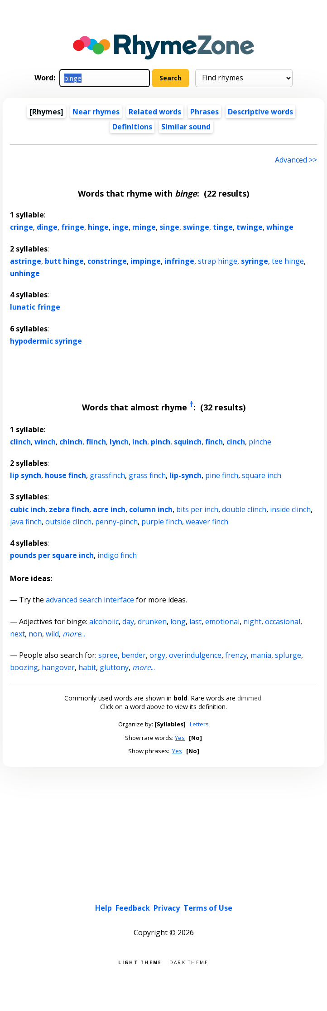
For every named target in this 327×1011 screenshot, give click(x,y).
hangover (58, 667)
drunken (152, 621)
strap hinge (217, 261)
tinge (223, 227)
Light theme (140, 961)
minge (144, 227)
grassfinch (107, 475)
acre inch (109, 509)
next (17, 634)
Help (103, 908)
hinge (98, 227)
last (195, 621)
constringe (107, 261)
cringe (21, 227)
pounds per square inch (52, 555)
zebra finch (69, 509)
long (178, 621)
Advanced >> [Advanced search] (296, 160)
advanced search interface (90, 600)
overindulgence (195, 655)
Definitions (132, 127)
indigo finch (117, 555)
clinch (20, 442)
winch (45, 442)
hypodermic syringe (46, 341)
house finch (65, 475)
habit (87, 667)
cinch (235, 442)
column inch (151, 509)
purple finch (161, 522)
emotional (222, 621)
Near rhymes (96, 112)
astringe (25, 261)
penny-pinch (116, 522)
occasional (282, 621)
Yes (180, 738)
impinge (145, 261)
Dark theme (189, 961)
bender (133, 655)
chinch (70, 442)
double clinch (244, 509)
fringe (72, 227)
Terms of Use (207, 908)
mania (260, 655)
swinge (196, 227)
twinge (249, 227)
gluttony (114, 667)
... (74, 634)
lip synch (25, 475)
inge (120, 227)
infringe (179, 261)
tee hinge (288, 261)
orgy (157, 655)
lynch (119, 442)
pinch (160, 442)
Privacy (167, 908)
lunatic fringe (35, 307)
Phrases (204, 112)
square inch (261, 475)
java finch (26, 522)
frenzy (236, 655)
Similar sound (186, 127)
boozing (24, 667)
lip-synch (185, 475)
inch (139, 442)
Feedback (132, 908)
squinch (188, 442)
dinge (47, 227)
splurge (288, 655)
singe (169, 227)
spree (108, 655)
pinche (260, 442)
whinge (279, 227)
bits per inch (197, 509)
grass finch (147, 475)
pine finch (221, 475)
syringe (254, 261)
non (35, 634)
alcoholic (104, 621)
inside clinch (290, 509)
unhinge (25, 273)
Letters (199, 724)
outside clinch (68, 522)
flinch (96, 442)
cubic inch (27, 509)
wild (52, 634)
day (128, 621)
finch (214, 442)
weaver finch (207, 522)
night (252, 621)
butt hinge (64, 261)
